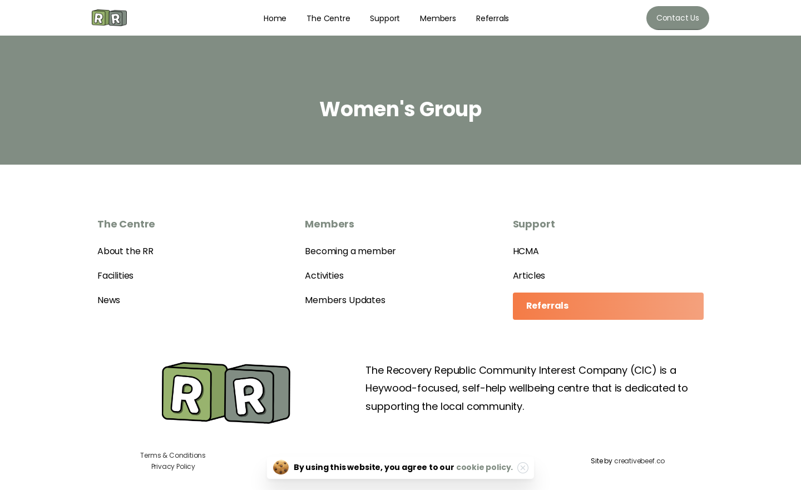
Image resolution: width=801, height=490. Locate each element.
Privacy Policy (173, 466)
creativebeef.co (639, 461)
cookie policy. (484, 467)
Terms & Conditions (173, 455)
